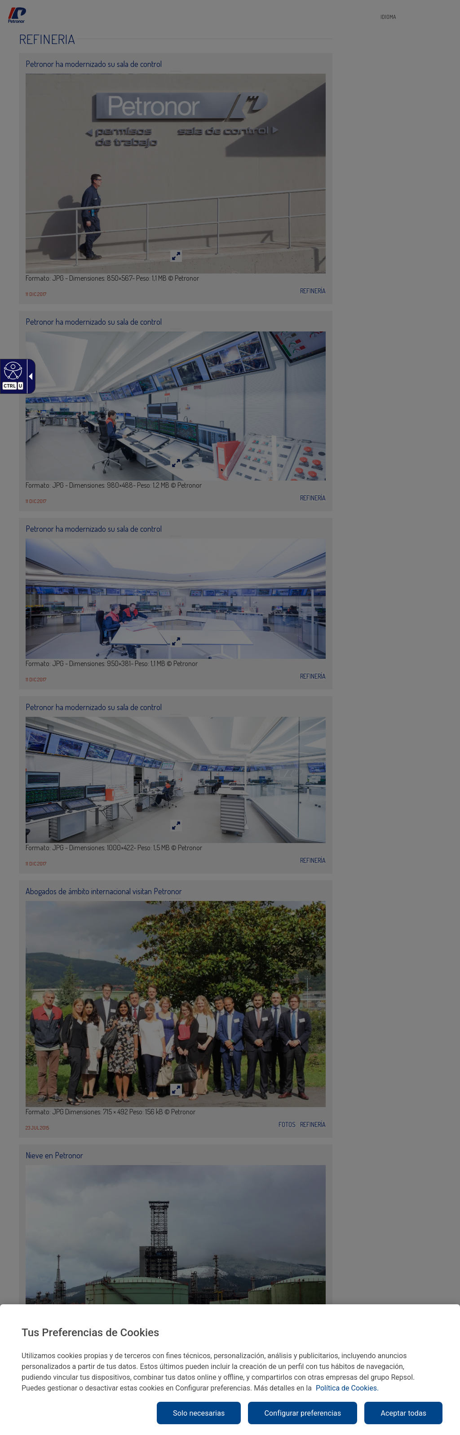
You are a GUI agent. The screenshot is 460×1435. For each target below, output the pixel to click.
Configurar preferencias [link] (302, 1413)
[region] (230, 1369)
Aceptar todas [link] (403, 1413)
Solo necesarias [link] (199, 1413)
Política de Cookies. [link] (347, 1388)
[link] (11, 370)
